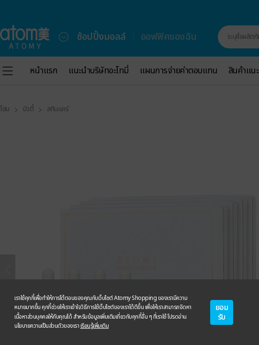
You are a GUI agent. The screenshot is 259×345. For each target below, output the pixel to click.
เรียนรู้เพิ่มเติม (94, 326)
